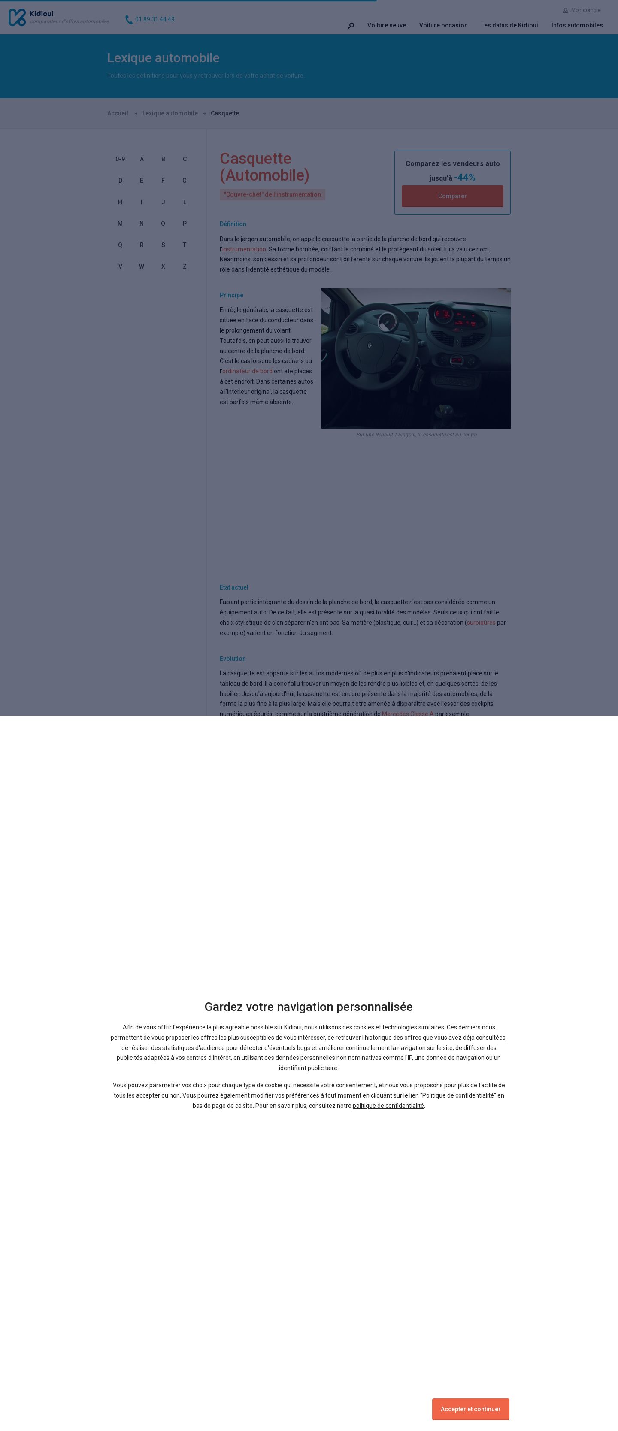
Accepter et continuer (471, 1409)
